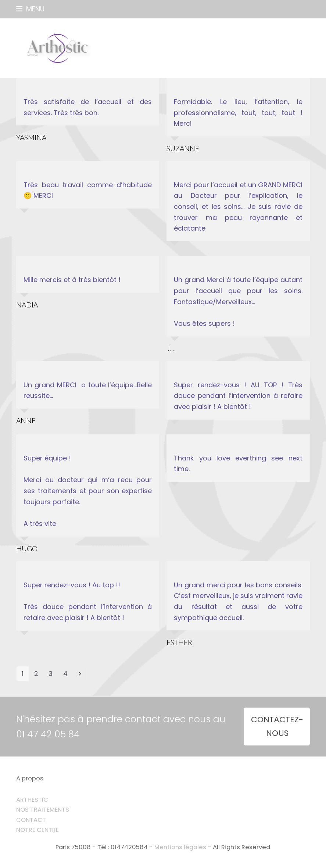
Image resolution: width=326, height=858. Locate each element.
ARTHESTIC (32, 799)
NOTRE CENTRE (37, 830)
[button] (30, 9)
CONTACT (31, 820)
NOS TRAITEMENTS (42, 809)
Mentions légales (180, 847)
